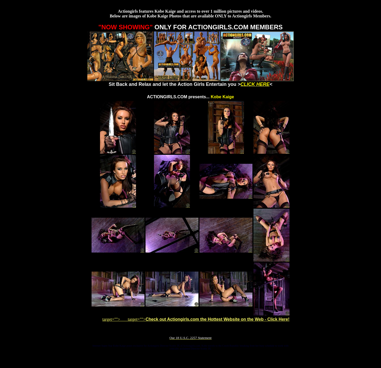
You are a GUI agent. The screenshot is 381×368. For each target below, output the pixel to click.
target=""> (114, 319)
